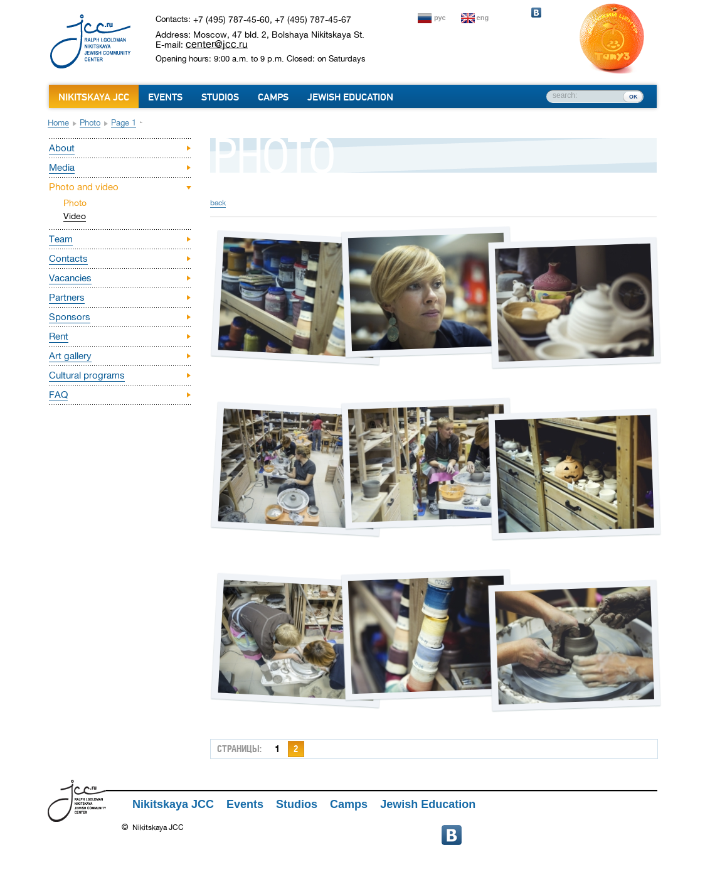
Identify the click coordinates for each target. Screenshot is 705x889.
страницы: (239, 748)
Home (58, 122)
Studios (220, 97)
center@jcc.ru (217, 44)
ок (633, 96)
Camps (273, 97)
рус (440, 17)
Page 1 (123, 122)
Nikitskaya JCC (93, 97)
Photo (90, 122)
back (218, 202)
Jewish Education (350, 97)
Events (165, 97)
